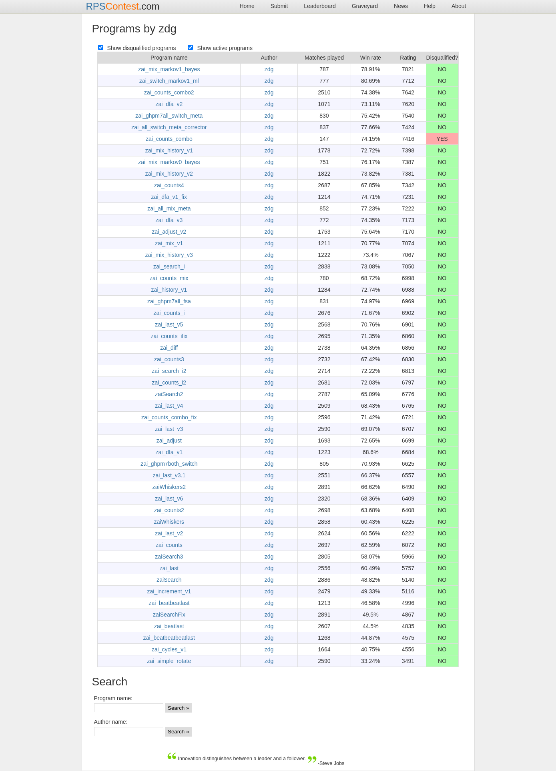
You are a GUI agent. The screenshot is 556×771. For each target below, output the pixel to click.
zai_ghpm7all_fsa (169, 301)
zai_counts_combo (169, 139)
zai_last (169, 568)
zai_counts (169, 545)
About (459, 6)
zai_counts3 (169, 359)
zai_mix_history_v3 (169, 255)
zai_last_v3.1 (169, 475)
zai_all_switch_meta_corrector (169, 127)
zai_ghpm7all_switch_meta (169, 115)
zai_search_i (169, 266)
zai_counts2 (169, 510)
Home (246, 6)
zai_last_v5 (169, 324)
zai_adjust (169, 440)
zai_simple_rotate (169, 661)
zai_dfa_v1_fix (169, 197)
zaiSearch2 (169, 394)
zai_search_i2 (169, 371)
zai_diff (169, 347)
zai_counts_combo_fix (169, 417)
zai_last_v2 (169, 533)
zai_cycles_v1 (169, 649)
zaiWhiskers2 (169, 487)
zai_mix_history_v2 (169, 173)
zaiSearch (169, 580)
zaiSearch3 (169, 556)
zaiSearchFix (169, 614)
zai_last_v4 (169, 406)
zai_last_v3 (169, 429)
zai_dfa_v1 (169, 452)
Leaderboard (319, 6)
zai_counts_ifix (169, 336)
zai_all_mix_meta (169, 208)
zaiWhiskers (169, 522)
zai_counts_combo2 (169, 92)
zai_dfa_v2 (169, 104)
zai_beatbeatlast (169, 603)
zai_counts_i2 (169, 382)
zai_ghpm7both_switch (169, 464)
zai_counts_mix (169, 278)
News (401, 6)
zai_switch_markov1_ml (169, 81)
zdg (269, 69)
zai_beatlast (169, 626)
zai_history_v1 (169, 289)
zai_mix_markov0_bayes (169, 162)
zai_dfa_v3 (169, 220)
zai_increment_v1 (169, 591)
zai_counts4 (169, 185)
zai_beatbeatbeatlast (169, 638)
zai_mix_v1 (169, 243)
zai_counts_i (169, 313)
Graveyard (365, 6)
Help (430, 6)
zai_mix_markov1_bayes (169, 69)
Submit (279, 6)
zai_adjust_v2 (169, 231)
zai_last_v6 (169, 498)
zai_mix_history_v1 (169, 150)
